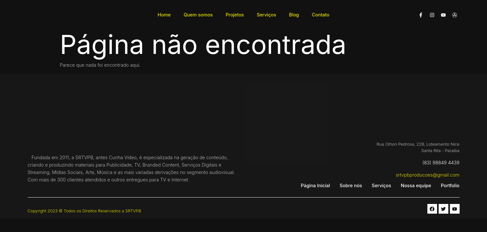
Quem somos (198, 14)
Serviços (266, 14)
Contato (321, 14)
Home (164, 14)
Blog (294, 14)
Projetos (235, 14)
